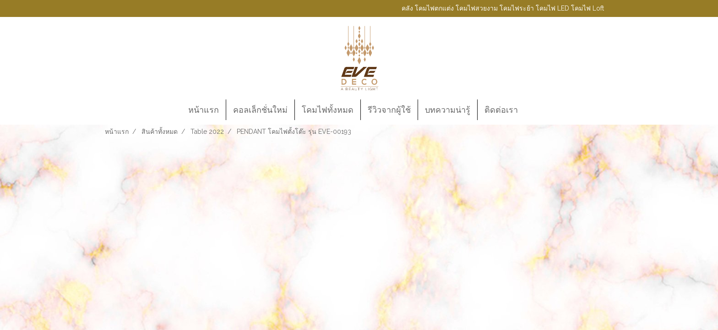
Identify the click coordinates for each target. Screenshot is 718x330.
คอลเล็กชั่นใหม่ (260, 110)
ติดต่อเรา (501, 110)
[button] (533, 110)
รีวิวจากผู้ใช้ (389, 110)
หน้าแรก (203, 110)
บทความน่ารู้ (447, 110)
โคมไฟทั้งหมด (328, 110)
